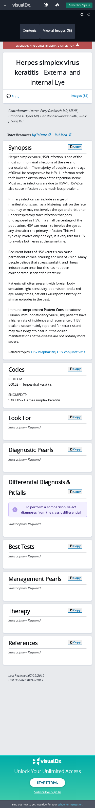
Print (13, 96)
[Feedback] (58, 5)
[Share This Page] (89, 15)
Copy (77, 146)
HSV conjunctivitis (71, 352)
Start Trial (47, 782)
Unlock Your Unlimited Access (47, 771)
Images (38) (79, 96)
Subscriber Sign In (47, 792)
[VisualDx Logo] (22, 5)
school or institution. (70, 804)
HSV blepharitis (43, 352)
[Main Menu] (5, 5)
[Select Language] (47, 5)
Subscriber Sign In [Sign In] (79, 5)
